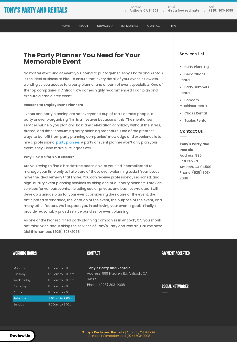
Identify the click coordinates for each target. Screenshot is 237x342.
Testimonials (128, 26)
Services (103, 26)
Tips (174, 26)
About (83, 26)
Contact (154, 26)
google (165, 301)
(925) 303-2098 (218, 11)
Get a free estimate (181, 11)
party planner (67, 142)
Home (66, 26)
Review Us (15, 335)
